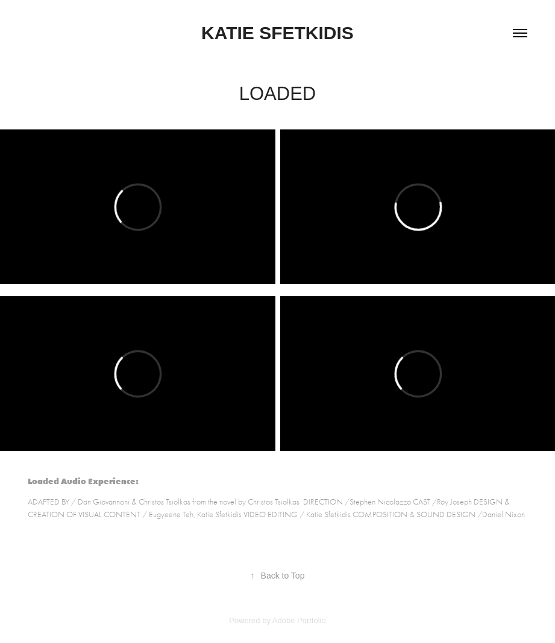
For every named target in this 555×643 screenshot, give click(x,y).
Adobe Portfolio (299, 620)
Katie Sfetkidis (277, 33)
